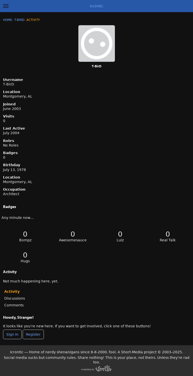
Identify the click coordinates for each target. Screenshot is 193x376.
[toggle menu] (6, 6)
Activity (12, 292)
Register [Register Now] (33, 334)
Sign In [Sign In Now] (12, 334)
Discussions (14, 298)
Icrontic (96, 6)
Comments (14, 305)
